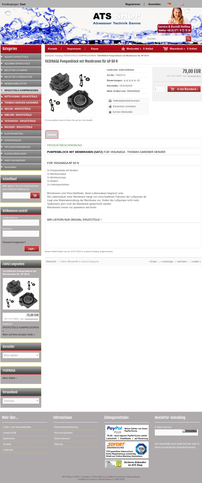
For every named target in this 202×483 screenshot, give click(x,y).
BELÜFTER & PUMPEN (16, 70)
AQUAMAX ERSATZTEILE (17, 63)
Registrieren (132, 4)
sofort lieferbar (126, 69)
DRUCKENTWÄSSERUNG (18, 147)
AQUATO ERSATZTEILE (16, 57)
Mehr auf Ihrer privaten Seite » (19, 334)
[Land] (21, 401)
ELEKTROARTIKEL (14, 133)
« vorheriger (166, 261)
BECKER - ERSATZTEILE (18, 127)
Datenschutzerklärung (66, 427)
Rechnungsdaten (63, 432)
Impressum (74, 48)
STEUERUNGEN (13, 140)
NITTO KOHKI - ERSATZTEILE (21, 96)
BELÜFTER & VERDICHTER (18, 77)
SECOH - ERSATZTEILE (18, 108)
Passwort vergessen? (14, 242)
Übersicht (51, 261)
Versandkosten (31, 319)
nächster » (182, 261)
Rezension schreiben (124, 106)
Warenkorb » (183, 48)
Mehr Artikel (9, 378)
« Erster (153, 261)
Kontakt (52, 48)
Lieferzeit (8, 450)
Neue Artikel (10, 167)
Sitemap (58, 444)
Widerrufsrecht (62, 438)
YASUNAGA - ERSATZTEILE (20, 121)
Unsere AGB (9, 432)
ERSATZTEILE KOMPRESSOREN (21, 90)
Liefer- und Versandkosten (17, 427)
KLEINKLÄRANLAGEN (15, 154)
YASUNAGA (133, 91)
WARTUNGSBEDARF (15, 160)
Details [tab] (51, 134)
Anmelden (154, 4)
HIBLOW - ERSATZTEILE (18, 115)
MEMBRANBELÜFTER (16, 83)
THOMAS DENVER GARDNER (21, 102)
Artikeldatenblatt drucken (126, 100)
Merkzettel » (140, 48)
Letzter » (196, 261)
